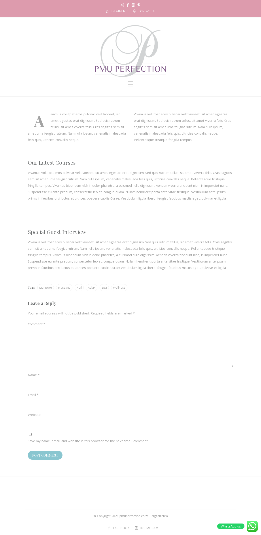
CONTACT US (146, 11)
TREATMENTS (120, 11)
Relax (91, 287)
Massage (64, 287)
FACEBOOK (121, 528)
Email (33, 394)
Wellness (119, 287)
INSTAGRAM (149, 528)
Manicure (45, 287)
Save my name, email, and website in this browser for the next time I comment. (88, 441)
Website (34, 414)
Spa (104, 287)
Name (34, 375)
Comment (36, 324)
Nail (79, 287)
